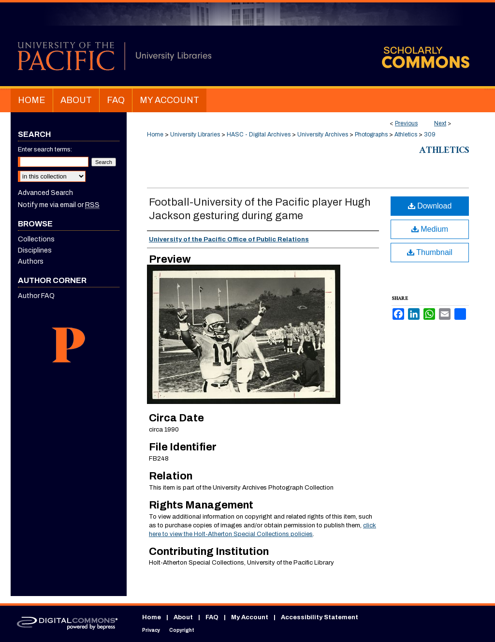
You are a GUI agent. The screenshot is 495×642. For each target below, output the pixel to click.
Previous (406, 123)
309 (430, 134)
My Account (249, 617)
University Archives (322, 134)
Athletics (405, 134)
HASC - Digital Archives (259, 134)
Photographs (371, 134)
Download (430, 206)
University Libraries (195, 134)
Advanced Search (45, 192)
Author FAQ (36, 295)
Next (440, 123)
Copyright (181, 630)
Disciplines (35, 250)
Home (155, 134)
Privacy (151, 630)
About (183, 617)
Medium (429, 229)
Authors (31, 261)
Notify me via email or (59, 205)
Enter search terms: (45, 149)
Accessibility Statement (319, 617)
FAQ (211, 617)
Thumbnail (429, 252)
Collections (36, 239)
